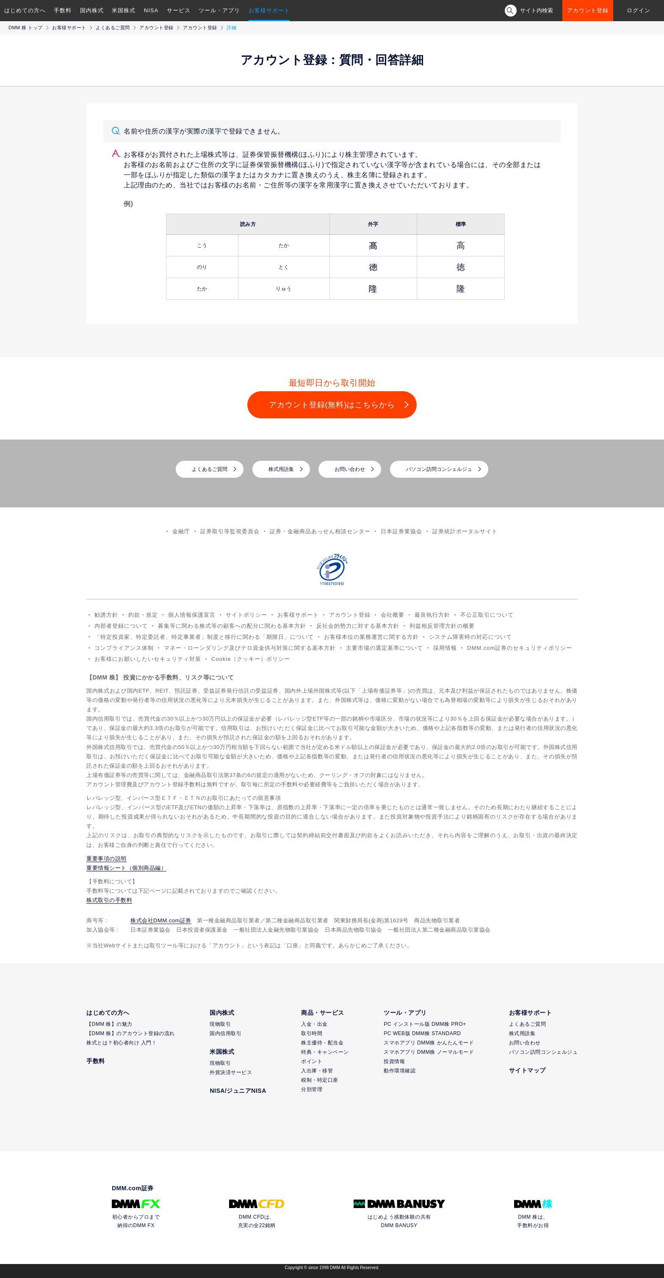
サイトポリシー (246, 615)
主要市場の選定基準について (384, 648)
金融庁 (181, 531)
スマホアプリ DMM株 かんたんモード (429, 1043)
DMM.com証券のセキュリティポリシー (519, 648)
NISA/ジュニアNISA (238, 1090)
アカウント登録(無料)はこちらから (332, 405)
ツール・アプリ (219, 10)
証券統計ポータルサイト (465, 531)
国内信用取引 (225, 1033)
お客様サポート (269, 10)
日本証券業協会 (401, 531)
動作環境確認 (399, 1071)
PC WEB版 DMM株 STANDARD (422, 1033)
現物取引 (220, 1024)
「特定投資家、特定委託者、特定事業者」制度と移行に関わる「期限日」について (204, 637)
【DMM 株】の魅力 (109, 1024)
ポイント (311, 1061)
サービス (179, 10)
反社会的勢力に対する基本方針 (357, 626)
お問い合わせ (350, 469)
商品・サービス (322, 1012)
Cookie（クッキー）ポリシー (250, 659)
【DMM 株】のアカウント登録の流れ (130, 1033)
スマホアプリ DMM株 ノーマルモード (429, 1052)
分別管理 (311, 1089)
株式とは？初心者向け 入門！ (121, 1043)
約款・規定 (143, 615)
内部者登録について (121, 626)
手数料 (63, 10)
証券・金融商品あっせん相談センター (320, 531)
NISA (151, 10)
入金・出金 (314, 1024)
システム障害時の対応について (470, 637)
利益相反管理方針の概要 (442, 626)
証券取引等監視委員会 (230, 531)
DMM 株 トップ (25, 27)
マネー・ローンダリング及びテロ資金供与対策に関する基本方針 (250, 648)
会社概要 (392, 615)
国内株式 (92, 10)
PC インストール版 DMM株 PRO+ (425, 1024)
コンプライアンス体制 (124, 648)
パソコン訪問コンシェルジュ (439, 469)
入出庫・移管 (317, 1071)
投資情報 (394, 1061)
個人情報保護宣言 (192, 615)
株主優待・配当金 (322, 1043)
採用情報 (445, 648)
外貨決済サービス (231, 1072)
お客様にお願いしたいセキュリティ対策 (147, 659)
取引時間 (311, 1033)
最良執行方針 (432, 615)
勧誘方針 (106, 615)
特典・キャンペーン (325, 1052)
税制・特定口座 (319, 1080)
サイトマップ (527, 1070)
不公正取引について (487, 615)
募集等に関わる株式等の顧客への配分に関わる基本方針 (232, 626)
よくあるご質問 (113, 27)
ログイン (638, 10)
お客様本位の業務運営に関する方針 (371, 637)
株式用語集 (281, 469)
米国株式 (124, 10)
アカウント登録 (588, 10)
